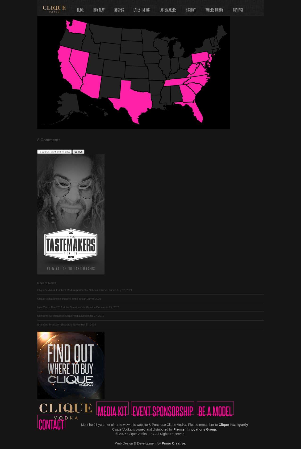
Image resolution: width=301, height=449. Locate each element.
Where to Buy (214, 8)
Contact (238, 8)
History (191, 8)
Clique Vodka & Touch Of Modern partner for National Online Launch (76, 290)
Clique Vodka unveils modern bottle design (61, 298)
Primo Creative (173, 443)
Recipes (119, 8)
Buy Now (99, 8)
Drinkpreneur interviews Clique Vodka (58, 315)
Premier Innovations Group (194, 429)
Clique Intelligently (233, 425)
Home (80, 8)
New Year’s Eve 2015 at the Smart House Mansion (66, 307)
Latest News (142, 8)
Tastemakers (167, 8)
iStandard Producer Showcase (54, 324)
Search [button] (78, 151)
